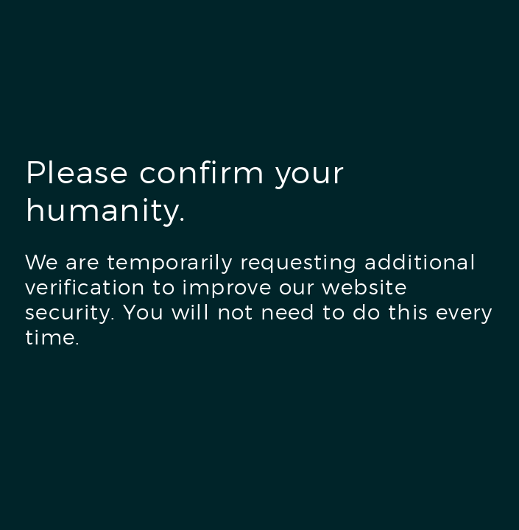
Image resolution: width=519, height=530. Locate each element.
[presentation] (137, 415)
